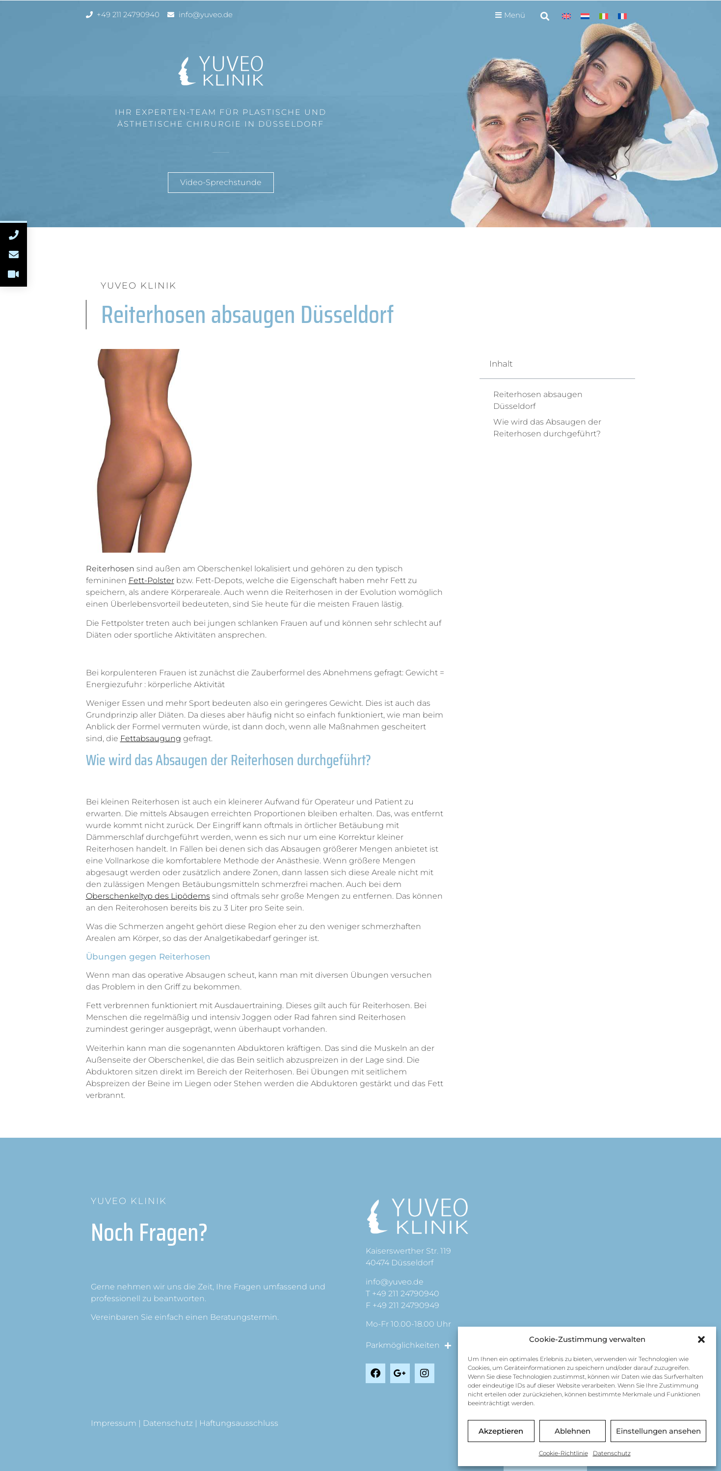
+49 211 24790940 (405, 1293)
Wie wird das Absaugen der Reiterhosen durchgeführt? (547, 427)
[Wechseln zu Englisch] (566, 16)
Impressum (113, 1423)
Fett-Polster (151, 580)
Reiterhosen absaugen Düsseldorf (538, 400)
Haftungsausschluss (238, 1423)
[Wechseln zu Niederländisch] (585, 16)
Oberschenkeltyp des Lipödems (148, 896)
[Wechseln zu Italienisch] (603, 16)
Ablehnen (572, 1431)
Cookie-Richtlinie (563, 1453)
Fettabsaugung (150, 738)
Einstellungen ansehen (658, 1431)
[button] (701, 1339)
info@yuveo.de (395, 1281)
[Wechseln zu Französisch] (622, 16)
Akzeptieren (501, 1431)
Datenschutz (612, 1453)
